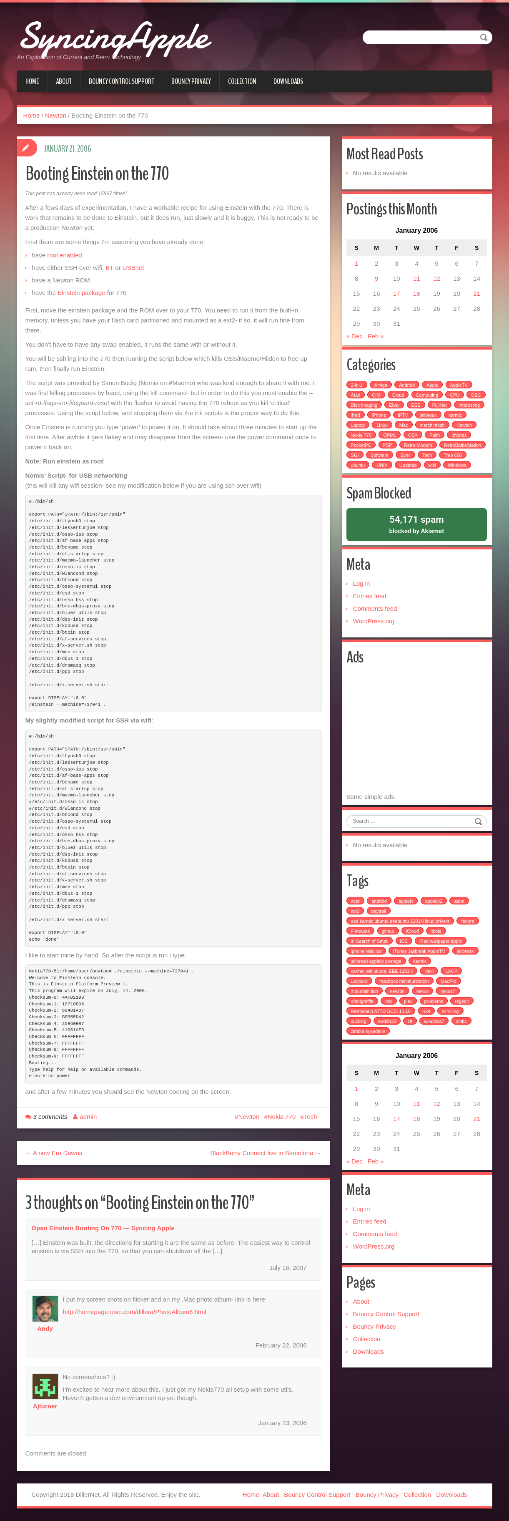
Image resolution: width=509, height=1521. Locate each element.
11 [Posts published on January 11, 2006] (416, 281)
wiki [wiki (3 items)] (355, 479)
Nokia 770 (282, 1116)
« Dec (355, 338)
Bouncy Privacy (191, 81)
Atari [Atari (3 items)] (356, 399)
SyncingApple (134, 33)
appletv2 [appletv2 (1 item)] (435, 926)
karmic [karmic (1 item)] (420, 986)
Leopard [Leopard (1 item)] (360, 1006)
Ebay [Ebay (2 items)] (416, 409)
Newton (55, 115)
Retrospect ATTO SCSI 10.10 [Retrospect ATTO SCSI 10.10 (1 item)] (381, 1036)
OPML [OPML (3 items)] (417, 439)
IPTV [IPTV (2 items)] (437, 419)
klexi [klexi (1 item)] (429, 996)
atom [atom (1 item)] (460, 926)
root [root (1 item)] (427, 1036)
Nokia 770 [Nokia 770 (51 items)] (389, 439)
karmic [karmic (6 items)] (358, 429)
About (64, 81)
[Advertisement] (417, 750)
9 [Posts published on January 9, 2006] (377, 281)
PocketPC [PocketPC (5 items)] (389, 449)
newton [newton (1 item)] (398, 1016)
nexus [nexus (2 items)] (423, 1016)
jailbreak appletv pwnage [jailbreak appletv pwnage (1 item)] (377, 986)
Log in (362, 601)
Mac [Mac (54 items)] (429, 429)
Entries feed (370, 614)
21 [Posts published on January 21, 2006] (475, 296)
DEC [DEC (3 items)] (356, 409)
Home (32, 81)
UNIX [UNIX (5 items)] (434, 469)
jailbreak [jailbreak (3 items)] (466, 976)
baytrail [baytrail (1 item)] (379, 936)
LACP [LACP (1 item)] (452, 996)
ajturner (45, 1406)
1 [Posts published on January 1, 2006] (357, 266)
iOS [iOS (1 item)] (405, 966)
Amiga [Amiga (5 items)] (381, 389)
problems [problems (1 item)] (434, 1026)
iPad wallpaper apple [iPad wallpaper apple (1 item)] (441, 966)
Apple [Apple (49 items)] (433, 389)
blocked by (416, 540)
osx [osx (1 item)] (389, 1026)
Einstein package (81, 292)
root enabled (64, 255)
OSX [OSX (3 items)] (441, 439)
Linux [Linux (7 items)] (408, 429)
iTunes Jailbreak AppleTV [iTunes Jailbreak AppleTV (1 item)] (420, 976)
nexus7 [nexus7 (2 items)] (448, 1016)
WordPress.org (375, 639)
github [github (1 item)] (389, 956)
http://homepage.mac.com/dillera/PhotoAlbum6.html (134, 1311)
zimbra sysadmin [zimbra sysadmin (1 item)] (369, 1056)
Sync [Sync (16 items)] (455, 459)
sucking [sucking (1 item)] (359, 1046)
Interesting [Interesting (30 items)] (362, 419)
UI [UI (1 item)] (411, 1046)
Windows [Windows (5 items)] (380, 479)
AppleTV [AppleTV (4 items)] (460, 389)
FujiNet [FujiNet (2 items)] (461, 409)
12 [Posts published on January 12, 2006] (436, 281)
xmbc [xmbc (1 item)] (462, 1046)
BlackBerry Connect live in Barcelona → (266, 1152)
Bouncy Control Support (121, 81)
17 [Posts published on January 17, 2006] (396, 296)
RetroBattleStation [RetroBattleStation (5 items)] (370, 459)
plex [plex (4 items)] (409, 1026)
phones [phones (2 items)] (359, 449)
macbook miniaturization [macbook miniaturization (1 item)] (405, 1006)
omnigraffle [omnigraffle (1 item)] (363, 1026)
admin (88, 1116)
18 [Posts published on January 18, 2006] (416, 296)
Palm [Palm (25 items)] (462, 439)
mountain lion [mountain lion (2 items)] (365, 1016)
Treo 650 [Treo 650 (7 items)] (382, 469)
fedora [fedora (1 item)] (468, 946)
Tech (310, 1116)
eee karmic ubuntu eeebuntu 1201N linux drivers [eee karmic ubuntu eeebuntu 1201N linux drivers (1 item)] (401, 946)
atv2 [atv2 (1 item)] (356, 936)
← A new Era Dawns (54, 1152)
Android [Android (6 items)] (408, 389)
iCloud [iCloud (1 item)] (413, 956)
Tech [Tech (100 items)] (356, 469)
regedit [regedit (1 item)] (463, 1026)
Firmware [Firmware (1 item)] (361, 956)
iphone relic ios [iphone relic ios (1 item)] (367, 976)
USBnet (133, 267)
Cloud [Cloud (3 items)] (399, 399)
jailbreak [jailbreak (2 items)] (462, 419)
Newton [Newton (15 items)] (359, 439)
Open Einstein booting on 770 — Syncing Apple (103, 1227)
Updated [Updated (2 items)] (460, 469)
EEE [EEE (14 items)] (438, 409)
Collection (242, 81)
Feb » (376, 338)
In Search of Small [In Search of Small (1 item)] (370, 966)
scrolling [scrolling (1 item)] (451, 1036)
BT (109, 267)
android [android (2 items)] (380, 926)
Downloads (288, 81)
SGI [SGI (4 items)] (405, 459)
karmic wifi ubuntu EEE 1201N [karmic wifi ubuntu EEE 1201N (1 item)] (383, 996)
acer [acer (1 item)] (356, 926)
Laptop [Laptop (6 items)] (384, 429)
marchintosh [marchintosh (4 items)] (458, 429)
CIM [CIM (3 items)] (377, 399)
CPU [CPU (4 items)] (455, 399)
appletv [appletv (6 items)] (406, 926)
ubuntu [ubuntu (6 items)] (410, 469)
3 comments (50, 1116)
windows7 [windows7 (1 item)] (435, 1046)
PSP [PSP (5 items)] (415, 449)
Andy (45, 1328)
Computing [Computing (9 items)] (428, 399)
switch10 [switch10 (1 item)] (388, 1046)
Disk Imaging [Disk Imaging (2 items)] (386, 409)
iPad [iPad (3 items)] (389, 419)
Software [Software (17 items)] (429, 459)
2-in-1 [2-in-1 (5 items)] (358, 389)
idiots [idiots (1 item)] (436, 956)
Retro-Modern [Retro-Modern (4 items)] (445, 449)
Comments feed (376, 626)
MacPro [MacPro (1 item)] (449, 1006)
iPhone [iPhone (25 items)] (413, 419)
